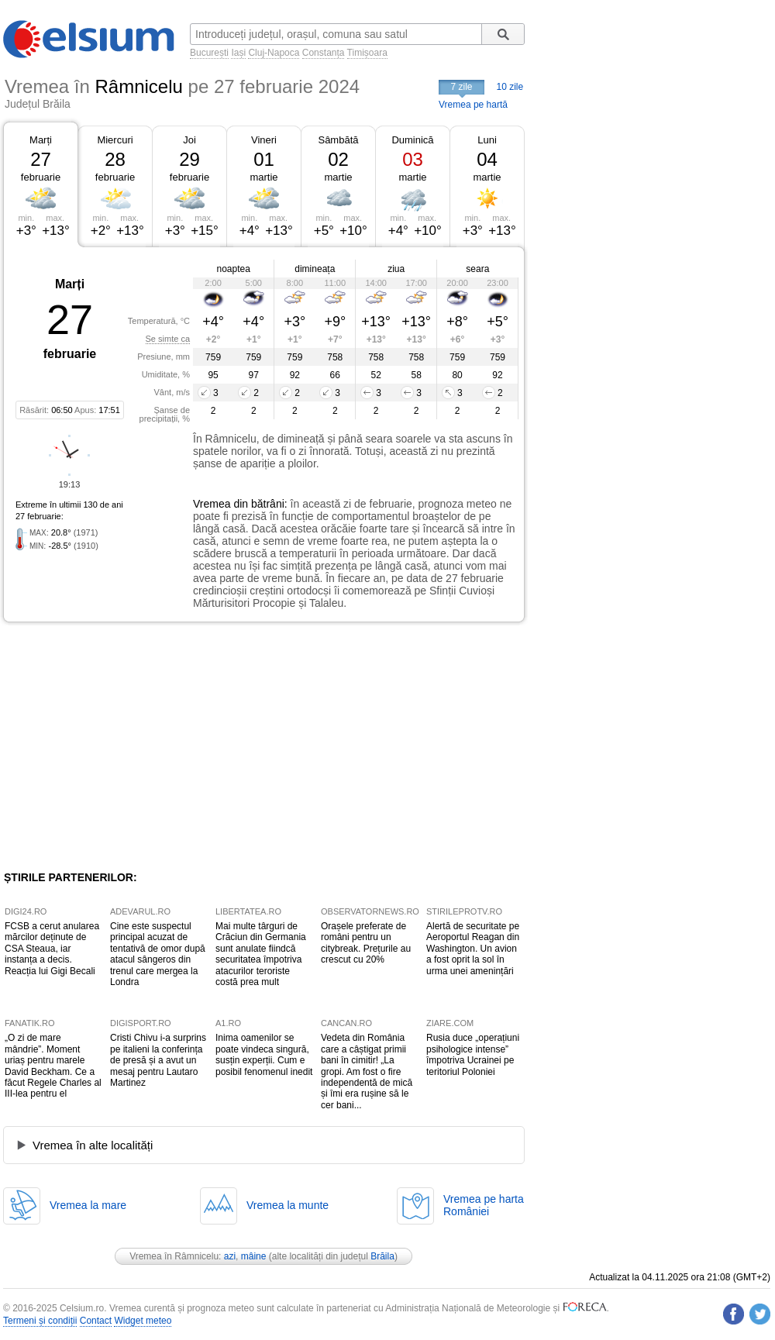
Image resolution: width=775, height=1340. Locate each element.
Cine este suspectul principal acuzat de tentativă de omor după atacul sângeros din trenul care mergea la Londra (157, 954)
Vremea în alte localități (93, 1145)
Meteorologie (523, 1308)
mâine (254, 1256)
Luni (487, 140)
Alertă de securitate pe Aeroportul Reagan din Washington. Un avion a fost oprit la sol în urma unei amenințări (472, 949)
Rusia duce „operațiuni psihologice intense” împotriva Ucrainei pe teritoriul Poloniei (472, 1054)
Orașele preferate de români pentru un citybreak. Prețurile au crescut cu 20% (366, 943)
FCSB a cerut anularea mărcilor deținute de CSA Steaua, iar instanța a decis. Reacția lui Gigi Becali (52, 949)
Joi (189, 140)
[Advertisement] (130, 746)
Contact (96, 1320)
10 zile (510, 86)
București (209, 52)
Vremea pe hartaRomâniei (483, 1205)
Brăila (382, 1256)
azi (230, 1256)
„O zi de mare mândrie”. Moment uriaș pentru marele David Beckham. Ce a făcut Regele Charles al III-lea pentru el (53, 1065)
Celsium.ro (82, 1308)
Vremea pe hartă (473, 104)
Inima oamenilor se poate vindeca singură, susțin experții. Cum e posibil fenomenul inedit (263, 1054)
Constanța (323, 52)
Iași (238, 52)
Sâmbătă (338, 140)
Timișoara (367, 52)
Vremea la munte (287, 1205)
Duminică (412, 140)
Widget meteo (142, 1320)
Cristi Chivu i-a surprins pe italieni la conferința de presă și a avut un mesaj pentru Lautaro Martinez (158, 1060)
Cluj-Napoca (273, 52)
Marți (40, 140)
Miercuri (115, 140)
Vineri (264, 140)
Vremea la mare (88, 1205)
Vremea (212, 504)
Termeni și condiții (40, 1320)
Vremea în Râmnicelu (174, 1256)
